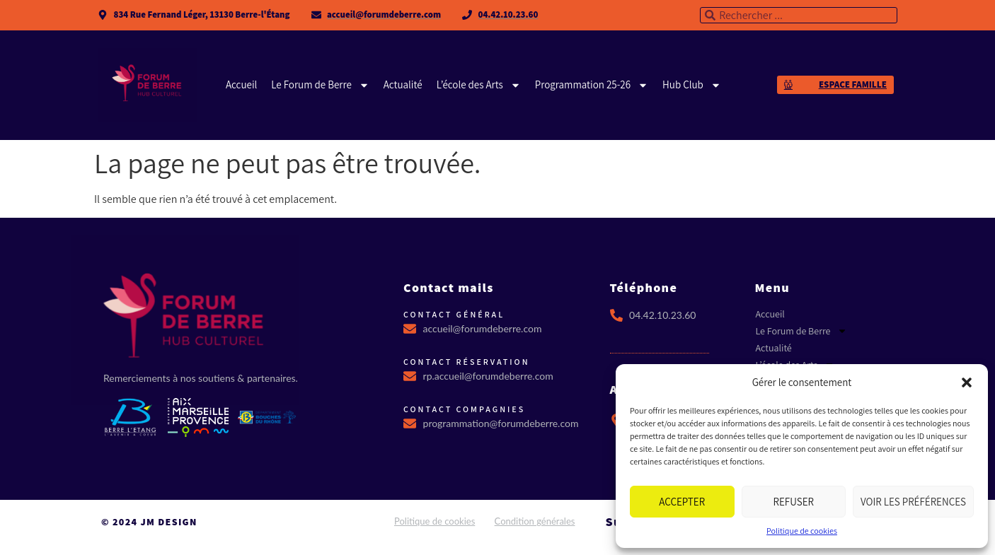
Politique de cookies (801, 530)
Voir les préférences (913, 501)
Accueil (241, 84)
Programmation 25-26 (591, 85)
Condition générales (535, 521)
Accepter (682, 501)
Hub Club (691, 85)
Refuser (793, 501)
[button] (967, 382)
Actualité (403, 84)
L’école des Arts (479, 85)
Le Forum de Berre (320, 85)
